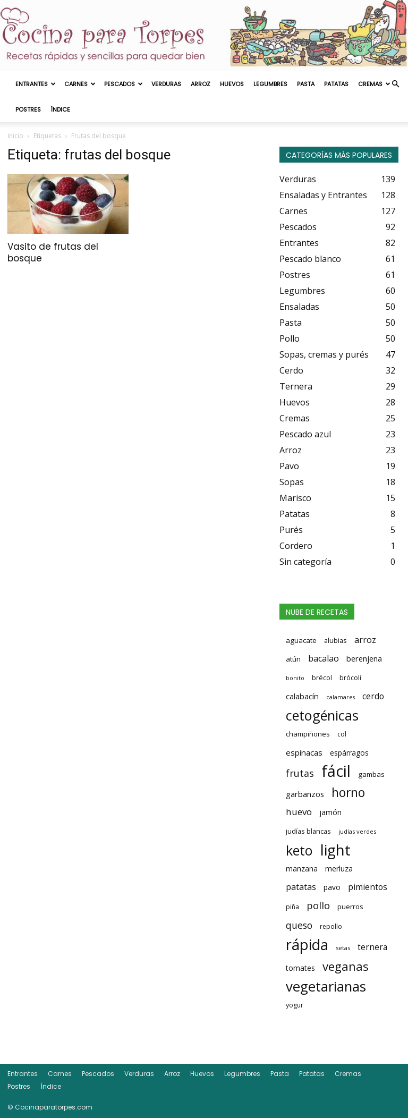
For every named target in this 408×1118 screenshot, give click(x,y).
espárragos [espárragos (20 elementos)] (349, 753)
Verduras (166, 84)
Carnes (80, 84)
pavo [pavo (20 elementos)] (332, 887)
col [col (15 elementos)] (341, 734)
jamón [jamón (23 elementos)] (330, 812)
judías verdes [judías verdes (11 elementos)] (357, 831)
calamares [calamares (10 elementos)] (340, 697)
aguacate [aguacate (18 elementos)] (301, 640)
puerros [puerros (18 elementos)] (350, 906)
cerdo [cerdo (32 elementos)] (373, 696)
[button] (395, 84)
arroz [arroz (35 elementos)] (365, 640)
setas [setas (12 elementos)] (343, 948)
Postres (28, 109)
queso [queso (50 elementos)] (299, 925)
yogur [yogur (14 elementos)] (294, 1005)
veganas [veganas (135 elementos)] (345, 966)
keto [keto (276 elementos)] (299, 850)
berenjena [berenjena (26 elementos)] (364, 658)
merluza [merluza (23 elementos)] (339, 868)
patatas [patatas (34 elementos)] (301, 887)
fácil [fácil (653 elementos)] (336, 771)
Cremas (374, 84)
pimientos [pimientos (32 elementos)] (367, 887)
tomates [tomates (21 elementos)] (300, 968)
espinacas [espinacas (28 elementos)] (304, 752)
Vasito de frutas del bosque (52, 252)
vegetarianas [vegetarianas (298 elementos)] (326, 986)
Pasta (305, 84)
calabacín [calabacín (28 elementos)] (302, 696)
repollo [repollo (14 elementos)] (331, 926)
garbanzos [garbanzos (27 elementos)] (305, 794)
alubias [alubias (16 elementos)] (335, 640)
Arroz (200, 84)
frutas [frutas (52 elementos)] (300, 773)
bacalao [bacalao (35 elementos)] (323, 658)
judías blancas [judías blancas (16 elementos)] (308, 831)
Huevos (232, 84)
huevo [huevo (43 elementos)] (299, 812)
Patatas (336, 84)
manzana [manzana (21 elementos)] (302, 868)
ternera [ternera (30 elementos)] (372, 947)
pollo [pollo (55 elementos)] (318, 905)
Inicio (15, 135)
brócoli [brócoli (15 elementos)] (350, 677)
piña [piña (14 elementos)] (292, 906)
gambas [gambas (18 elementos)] (371, 774)
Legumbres (270, 84)
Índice (60, 109)
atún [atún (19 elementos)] (293, 659)
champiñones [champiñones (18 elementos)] (308, 734)
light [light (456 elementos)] (335, 849)
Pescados (123, 84)
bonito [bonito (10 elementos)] (295, 678)
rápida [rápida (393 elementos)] (307, 944)
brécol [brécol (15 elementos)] (322, 677)
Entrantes (35, 84)
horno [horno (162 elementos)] (348, 792)
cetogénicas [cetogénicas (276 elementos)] (322, 715)
